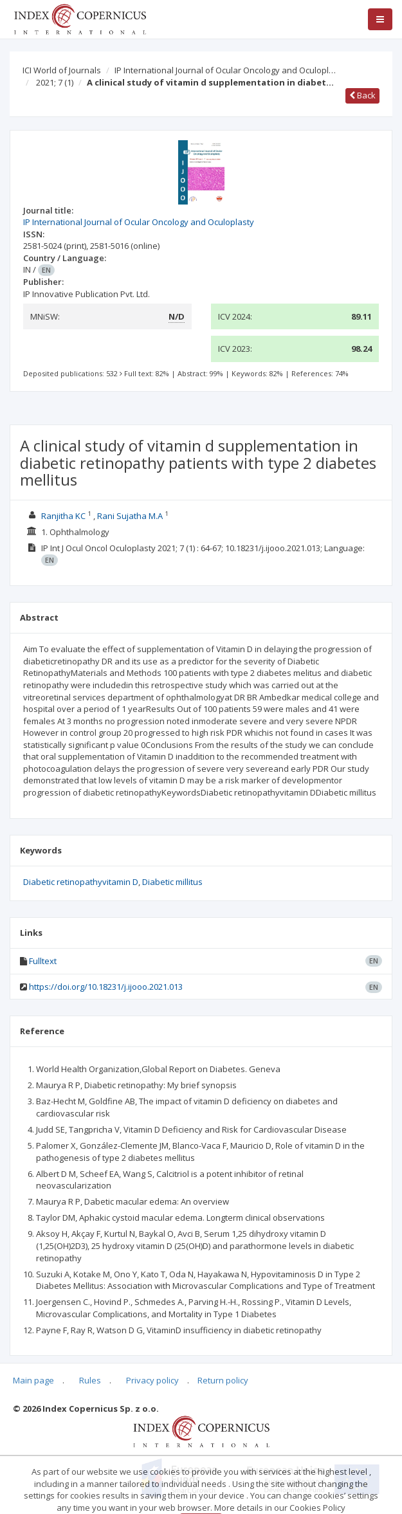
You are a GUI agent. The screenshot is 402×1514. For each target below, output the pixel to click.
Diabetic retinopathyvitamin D (80, 882)
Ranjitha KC (63, 516)
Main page (33, 1380)
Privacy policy (152, 1380)
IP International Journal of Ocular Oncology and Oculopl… (225, 70)
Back (362, 95)
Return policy (222, 1380)
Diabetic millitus (172, 882)
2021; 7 (54, 82)
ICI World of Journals (62, 70)
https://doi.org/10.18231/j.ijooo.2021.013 (106, 986)
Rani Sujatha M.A (130, 516)
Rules (90, 1380)
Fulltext (43, 961)
